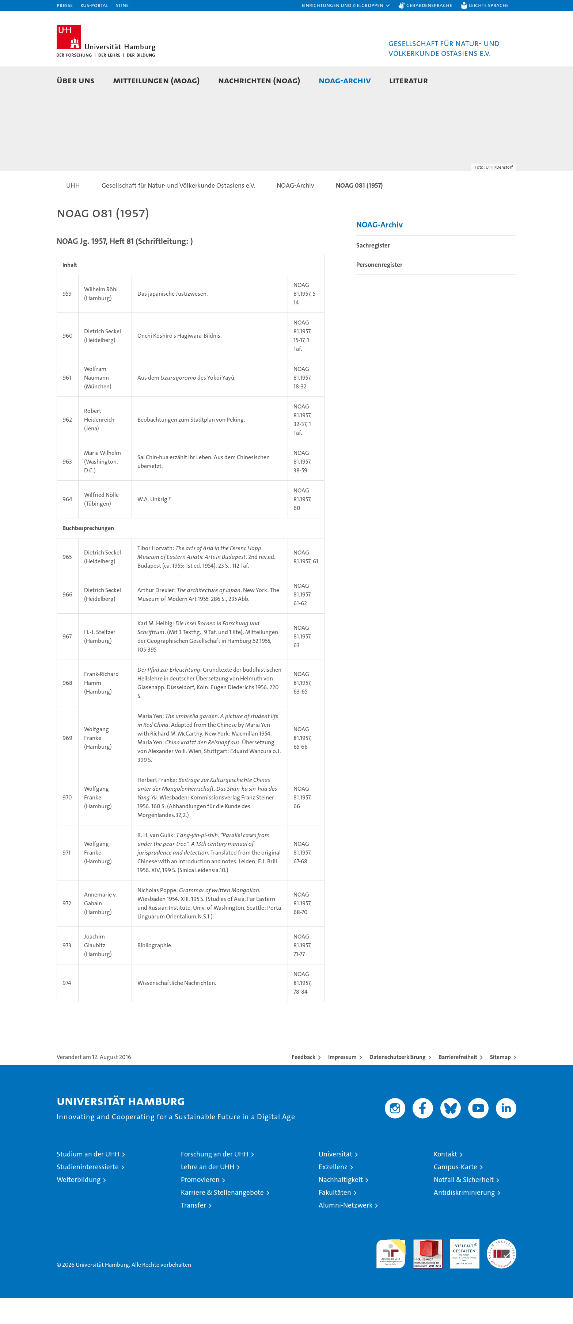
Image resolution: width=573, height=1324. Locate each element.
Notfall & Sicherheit (464, 1205)
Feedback (303, 1083)
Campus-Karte (455, 1193)
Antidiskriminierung (464, 1218)
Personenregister (379, 291)
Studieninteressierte (88, 1193)
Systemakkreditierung (501, 1269)
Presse (65, 5)
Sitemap (500, 1083)
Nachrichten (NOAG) (259, 80)
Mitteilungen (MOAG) (156, 80)
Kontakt (445, 1180)
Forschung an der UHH (214, 1180)
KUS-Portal (94, 5)
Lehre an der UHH (207, 1193)
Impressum (342, 1083)
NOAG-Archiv (345, 80)
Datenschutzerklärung (397, 1083)
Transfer (193, 1231)
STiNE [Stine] (122, 5)
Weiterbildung (78, 1205)
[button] (346, 5)
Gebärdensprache (429, 5)
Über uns (76, 80)
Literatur (408, 80)
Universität (335, 1180)
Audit (420, 1269)
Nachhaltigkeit (341, 1205)
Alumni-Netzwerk (345, 1231)
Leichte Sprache (489, 5)
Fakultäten (335, 1218)
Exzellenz (333, 1193)
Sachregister (373, 272)
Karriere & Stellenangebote (222, 1218)
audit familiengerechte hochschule (391, 1276)
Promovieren (200, 1205)
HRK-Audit (463, 1269)
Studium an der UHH (88, 1180)
